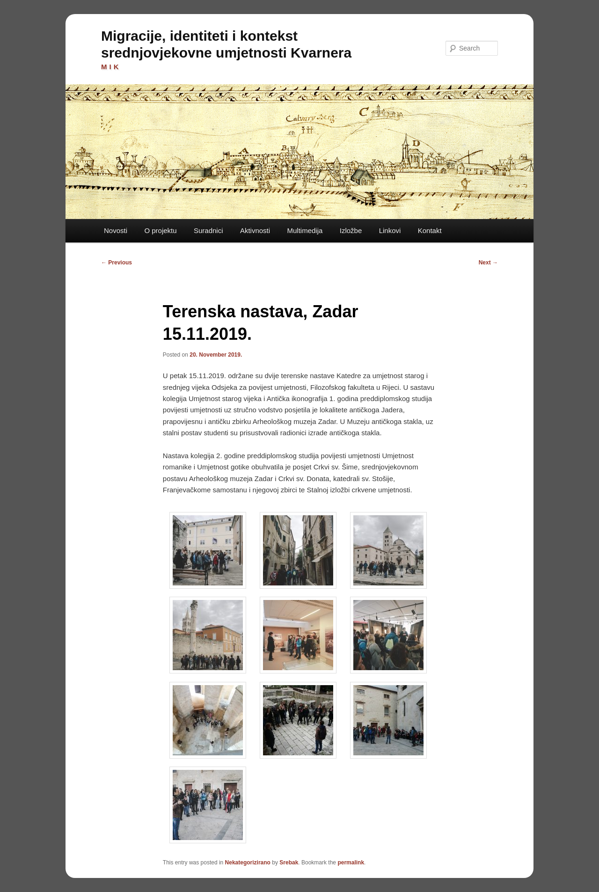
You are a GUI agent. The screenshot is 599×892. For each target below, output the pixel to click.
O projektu (160, 230)
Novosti (115, 230)
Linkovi (390, 230)
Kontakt (430, 230)
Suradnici (208, 230)
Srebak (288, 862)
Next (488, 262)
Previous (116, 262)
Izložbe (351, 230)
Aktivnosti (255, 230)
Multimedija (304, 230)
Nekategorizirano (247, 862)
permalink (350, 862)
